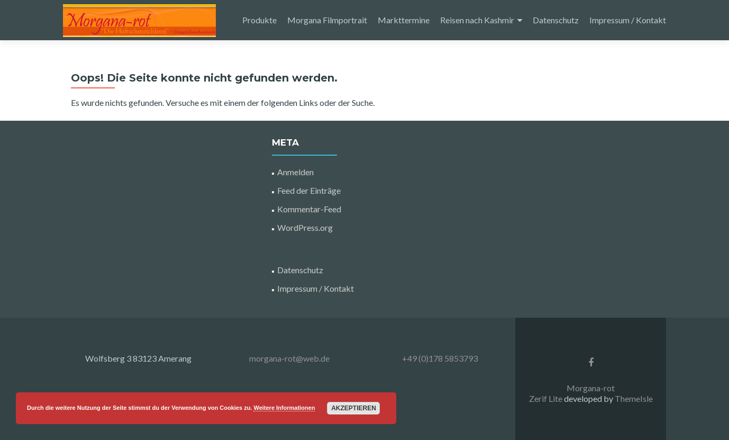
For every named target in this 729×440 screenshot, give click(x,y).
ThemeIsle (634, 398)
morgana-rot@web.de (289, 358)
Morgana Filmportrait (327, 20)
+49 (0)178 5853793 (440, 358)
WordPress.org (305, 227)
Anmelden (295, 172)
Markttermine (404, 20)
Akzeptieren (353, 408)
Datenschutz (556, 20)
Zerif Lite (546, 398)
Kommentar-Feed (309, 209)
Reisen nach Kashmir (477, 20)
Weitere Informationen (284, 408)
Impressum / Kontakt (627, 20)
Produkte (259, 20)
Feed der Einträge (309, 190)
